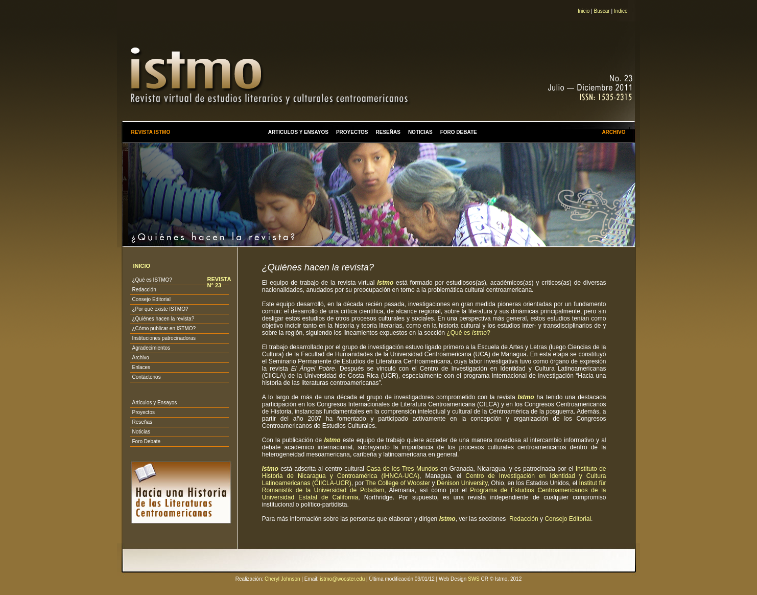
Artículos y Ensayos (154, 402)
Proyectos (143, 412)
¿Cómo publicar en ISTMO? (164, 328)
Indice (621, 11)
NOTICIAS (420, 132)
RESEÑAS (388, 132)
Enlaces (141, 367)
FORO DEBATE (458, 132)
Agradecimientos (151, 348)
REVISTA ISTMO (150, 132)
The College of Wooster (397, 483)
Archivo (140, 357)
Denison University (462, 483)
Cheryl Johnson (282, 579)
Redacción (144, 289)
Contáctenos (146, 377)
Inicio (583, 11)
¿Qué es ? (468, 332)
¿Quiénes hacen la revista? (163, 319)
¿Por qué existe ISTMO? (160, 309)
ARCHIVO (613, 132)
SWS (474, 579)
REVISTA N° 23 (218, 282)
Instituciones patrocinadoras (164, 338)
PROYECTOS (352, 132)
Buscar (602, 11)
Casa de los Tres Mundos (402, 468)
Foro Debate (146, 441)
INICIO (141, 266)
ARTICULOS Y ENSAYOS (298, 132)
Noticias (141, 431)
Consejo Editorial (151, 299)
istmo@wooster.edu (342, 579)
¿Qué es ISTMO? (152, 280)
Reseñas (142, 422)
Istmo (385, 282)
